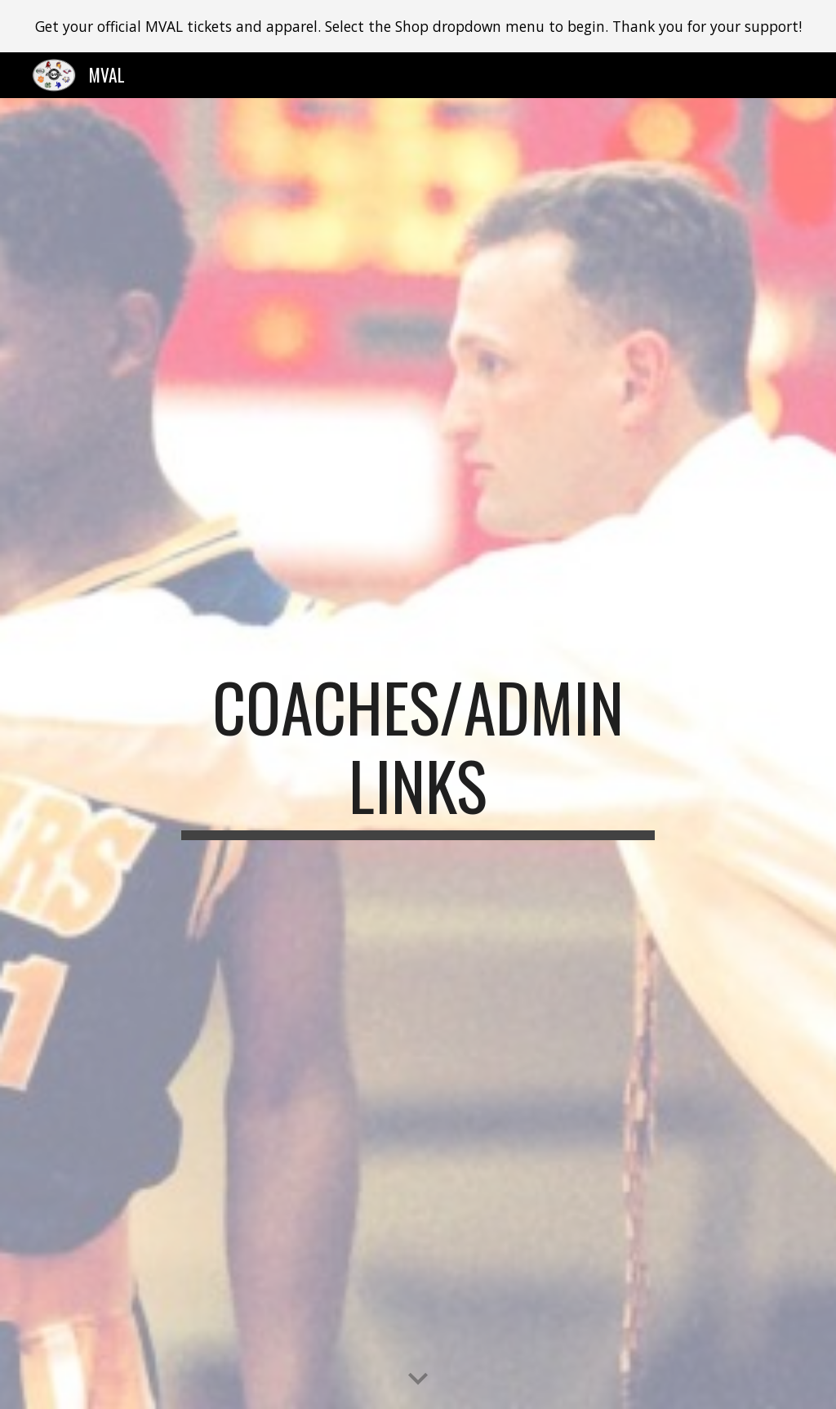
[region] (418, 26)
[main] (417, 753)
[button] (418, 1379)
